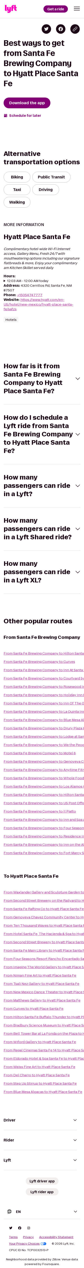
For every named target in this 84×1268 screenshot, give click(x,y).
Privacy (28, 1237)
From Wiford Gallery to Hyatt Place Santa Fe (40, 1041)
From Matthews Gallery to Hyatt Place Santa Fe (42, 1000)
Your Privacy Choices (27, 1244)
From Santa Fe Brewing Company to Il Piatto (40, 811)
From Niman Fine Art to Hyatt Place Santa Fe (40, 975)
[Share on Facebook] (60, 29)
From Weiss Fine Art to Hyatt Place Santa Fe (39, 1066)
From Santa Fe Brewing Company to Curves (39, 661)
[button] (76, 8)
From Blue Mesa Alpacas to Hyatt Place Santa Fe (43, 1091)
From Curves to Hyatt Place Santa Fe (33, 1008)
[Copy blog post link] (75, 29)
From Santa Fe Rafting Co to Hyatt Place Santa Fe (44, 908)
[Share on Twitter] (46, 29)
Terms (13, 1237)
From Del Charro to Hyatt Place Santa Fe (37, 1075)
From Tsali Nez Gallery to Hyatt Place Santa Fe (41, 983)
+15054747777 (29, 295)
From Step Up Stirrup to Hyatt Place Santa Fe (40, 1083)
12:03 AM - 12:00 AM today (28, 280)
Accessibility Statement (56, 1237)
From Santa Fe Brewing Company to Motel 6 (40, 753)
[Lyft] (11, 9)
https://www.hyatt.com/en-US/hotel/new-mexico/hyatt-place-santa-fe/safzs (38, 304)
